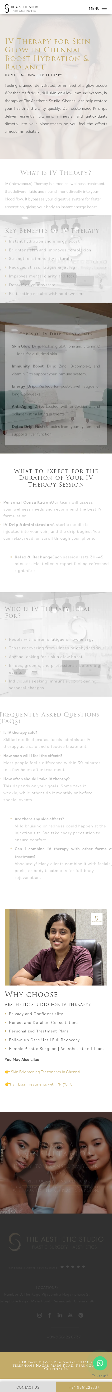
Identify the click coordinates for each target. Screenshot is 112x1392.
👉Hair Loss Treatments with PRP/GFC (39, 1084)
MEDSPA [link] (28, 75)
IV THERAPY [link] (51, 75)
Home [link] (10, 75)
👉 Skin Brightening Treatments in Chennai (42, 1071)
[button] (104, 8)
